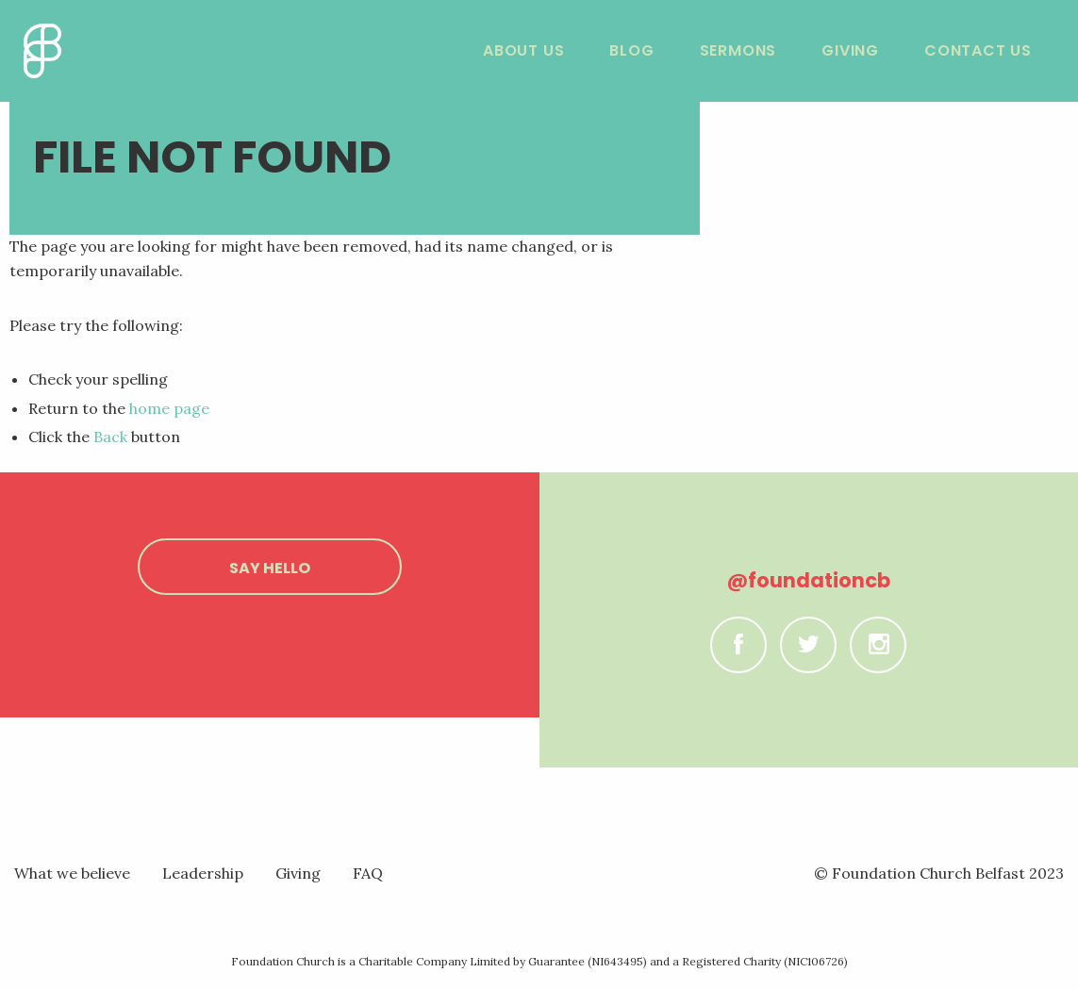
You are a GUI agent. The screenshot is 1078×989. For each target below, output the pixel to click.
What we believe (72, 873)
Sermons (738, 50)
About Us (523, 50)
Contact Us (978, 50)
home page (169, 408)
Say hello (269, 568)
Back (110, 436)
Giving (850, 50)
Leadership (202, 873)
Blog (631, 50)
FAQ (368, 873)
